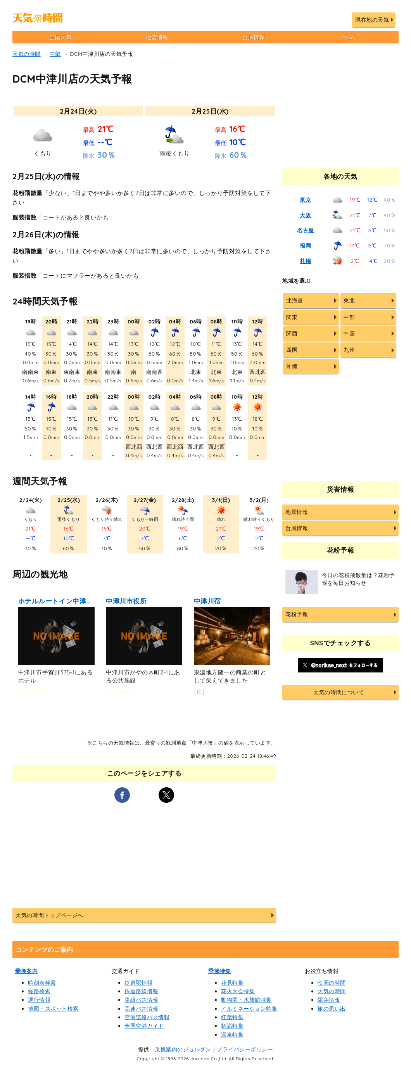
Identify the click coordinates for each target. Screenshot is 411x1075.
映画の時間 (332, 982)
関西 (291, 333)
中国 (349, 333)
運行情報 (39, 999)
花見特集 (232, 982)
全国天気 (60, 37)
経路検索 (39, 991)
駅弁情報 (329, 999)
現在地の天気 (372, 19)
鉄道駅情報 (138, 982)
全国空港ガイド (144, 1025)
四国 (291, 349)
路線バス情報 (141, 999)
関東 (291, 317)
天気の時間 (26, 53)
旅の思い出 (332, 1008)
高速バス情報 (141, 1008)
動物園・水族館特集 (246, 999)
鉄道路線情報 (141, 991)
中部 (55, 53)
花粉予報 (296, 614)
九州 (349, 349)
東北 (349, 300)
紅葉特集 (232, 1017)
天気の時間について (338, 692)
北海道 (294, 300)
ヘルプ (350, 37)
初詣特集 (232, 1025)
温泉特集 (232, 1034)
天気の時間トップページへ (49, 915)
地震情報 (157, 37)
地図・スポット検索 (53, 1008)
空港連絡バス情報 (146, 1017)
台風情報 (253, 37)
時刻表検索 (42, 982)
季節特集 (219, 971)
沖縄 (291, 366)
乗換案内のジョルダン (183, 1049)
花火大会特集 (238, 991)
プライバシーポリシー (245, 1049)
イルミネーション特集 (249, 1008)
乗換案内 (26, 971)
